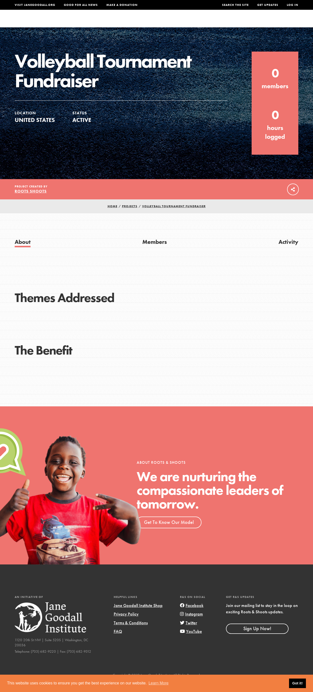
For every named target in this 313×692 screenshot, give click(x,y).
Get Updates (267, 5)
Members (154, 251)
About (103, 23)
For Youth (128, 23)
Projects (227, 23)
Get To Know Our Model (169, 532)
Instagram (191, 624)
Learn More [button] (158, 683)
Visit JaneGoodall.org (35, 5)
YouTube (191, 641)
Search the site (235, 5)
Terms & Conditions (131, 632)
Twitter (188, 632)
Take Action (282, 23)
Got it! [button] (297, 683)
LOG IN (292, 5)
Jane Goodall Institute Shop (138, 615)
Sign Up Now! (257, 638)
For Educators (163, 23)
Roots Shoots (31, 201)
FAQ (118, 641)
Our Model (198, 23)
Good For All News (81, 5)
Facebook (191, 615)
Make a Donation (122, 5)
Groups (251, 23)
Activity (288, 251)
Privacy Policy (126, 624)
